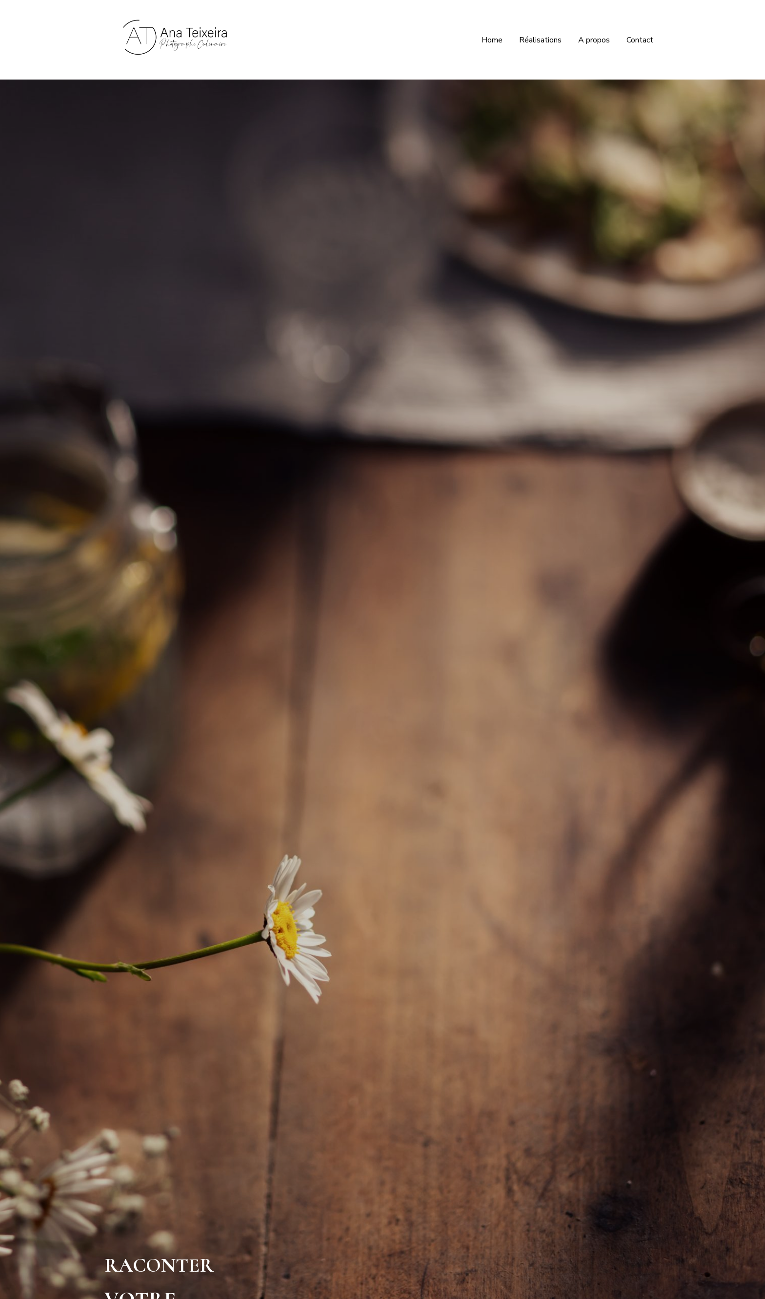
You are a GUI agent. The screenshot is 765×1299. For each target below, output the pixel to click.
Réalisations (540, 40)
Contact (639, 40)
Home (492, 40)
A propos (594, 40)
